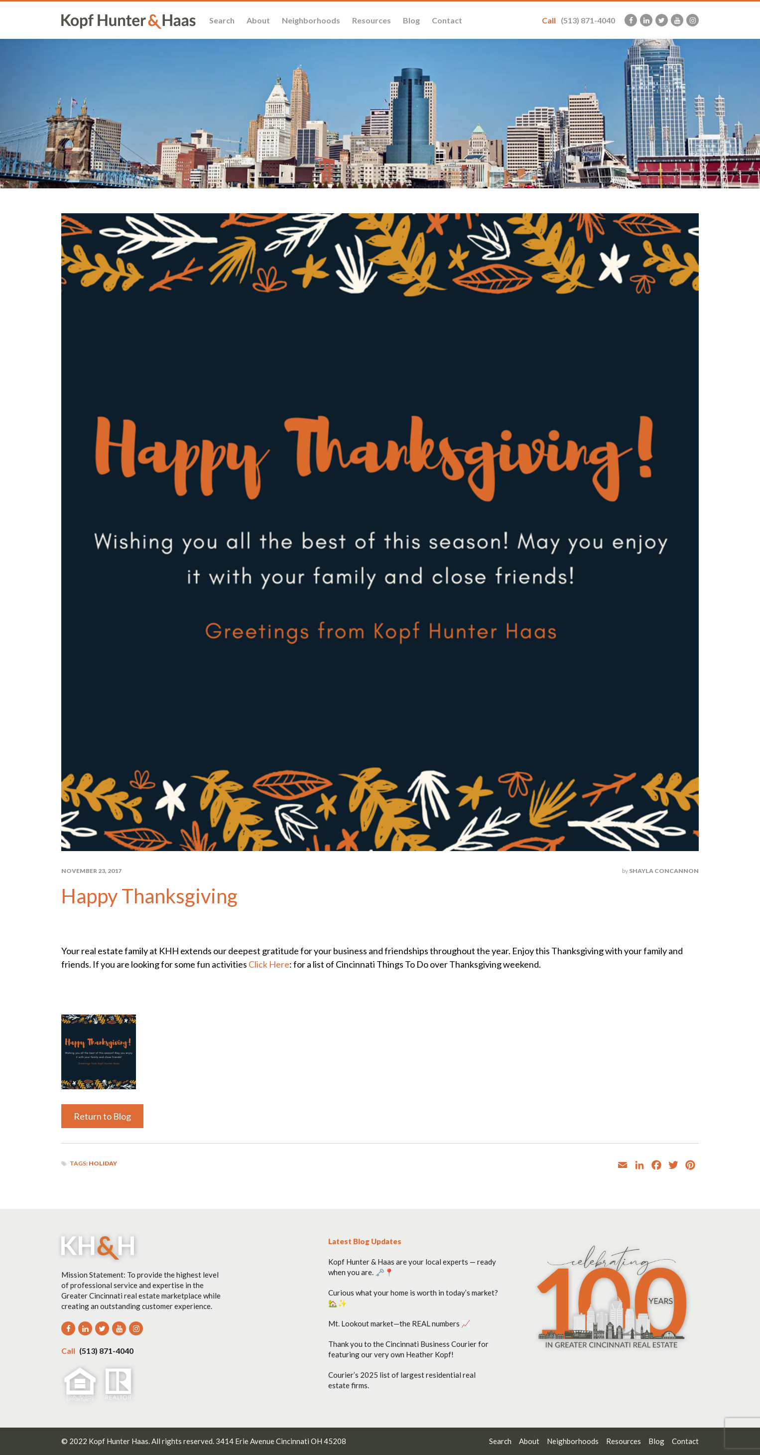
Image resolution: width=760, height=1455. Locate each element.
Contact (447, 20)
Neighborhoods (311, 20)
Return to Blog (102, 1116)
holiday (103, 1163)
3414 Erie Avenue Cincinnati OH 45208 (281, 1441)
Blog (411, 20)
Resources (371, 20)
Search (222, 20)
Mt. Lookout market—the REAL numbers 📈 (399, 1323)
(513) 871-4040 (578, 20)
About (258, 20)
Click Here (269, 964)
